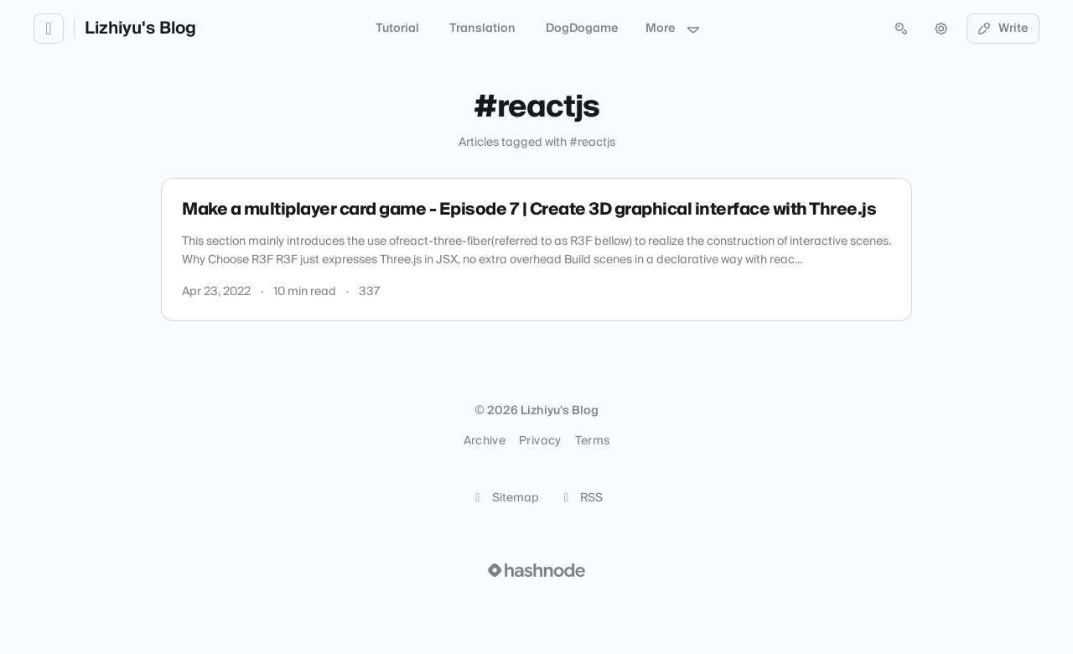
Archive (484, 441)
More (673, 28)
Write (1003, 28)
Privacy (540, 441)
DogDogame (582, 28)
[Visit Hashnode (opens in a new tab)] (536, 570)
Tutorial (397, 28)
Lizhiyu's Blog (140, 28)
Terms (592, 441)
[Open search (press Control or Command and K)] (901, 28)
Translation (482, 28)
